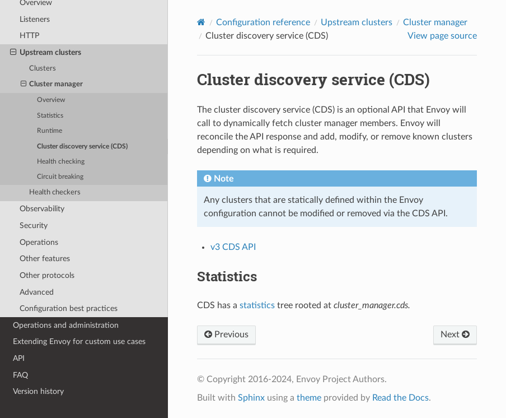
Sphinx (251, 397)
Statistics (50, 116)
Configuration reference (263, 22)
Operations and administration (66, 325)
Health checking (61, 162)
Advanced (37, 292)
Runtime (49, 131)
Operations (39, 242)
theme (309, 397)
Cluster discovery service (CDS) (82, 146)
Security (34, 225)
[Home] (201, 22)
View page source (442, 35)
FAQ (20, 375)
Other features (45, 258)
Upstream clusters (45, 53)
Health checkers (55, 192)
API (19, 358)
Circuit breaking (60, 177)
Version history (38, 391)
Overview (51, 100)
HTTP (29, 35)
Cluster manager (52, 85)
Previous (226, 334)
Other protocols (47, 275)
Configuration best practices (69, 308)
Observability (42, 209)
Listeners (35, 19)
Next (455, 334)
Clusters (42, 68)
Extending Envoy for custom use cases (79, 341)
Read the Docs (400, 397)
